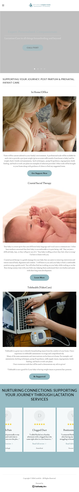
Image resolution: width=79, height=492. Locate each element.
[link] (39, 5)
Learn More (39, 278)
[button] (6, 5)
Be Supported (39, 377)
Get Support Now (39, 173)
